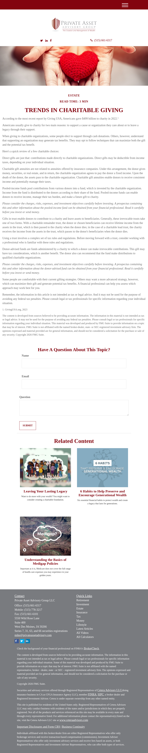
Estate (79, 608)
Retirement (82, 600)
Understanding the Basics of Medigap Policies (45, 561)
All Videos (82, 632)
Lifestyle (81, 624)
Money (80, 620)
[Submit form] (27, 425)
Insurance (81, 612)
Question (24, 397)
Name (25, 355)
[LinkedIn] (46, 41)
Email (25, 376)
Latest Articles (84, 628)
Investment (82, 604)
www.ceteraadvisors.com (73, 720)
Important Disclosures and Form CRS (38, 726)
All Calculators (85, 637)
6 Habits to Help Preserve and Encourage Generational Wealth (103, 493)
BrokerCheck (91, 648)
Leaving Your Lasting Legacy (45, 491)
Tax (78, 616)
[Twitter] (41, 41)
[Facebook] (50, 41)
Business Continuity (73, 726)
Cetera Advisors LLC (109, 690)
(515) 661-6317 (101, 40)
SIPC (101, 694)
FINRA (92, 694)
